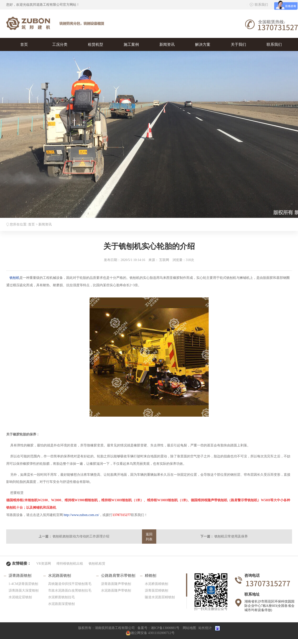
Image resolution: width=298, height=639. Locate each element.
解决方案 (202, 44)
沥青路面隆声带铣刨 (116, 584)
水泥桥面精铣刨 (156, 584)
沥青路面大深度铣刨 (24, 590)
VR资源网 (43, 563)
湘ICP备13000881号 (165, 628)
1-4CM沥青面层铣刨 (23, 584)
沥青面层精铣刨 (156, 590)
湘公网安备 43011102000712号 (150, 633)
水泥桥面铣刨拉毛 (61, 597)
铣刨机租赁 (97, 563)
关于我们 (238, 44)
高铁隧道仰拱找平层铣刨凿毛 (69, 584)
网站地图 (189, 628)
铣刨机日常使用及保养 (231, 536)
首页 (24, 44)
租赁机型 (95, 44)
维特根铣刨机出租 (69, 563)
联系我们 (259, 5)
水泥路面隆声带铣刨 (116, 590)
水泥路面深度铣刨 (61, 604)
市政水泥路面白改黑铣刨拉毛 (69, 590)
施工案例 (131, 44)
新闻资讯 (167, 44)
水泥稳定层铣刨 (20, 597)
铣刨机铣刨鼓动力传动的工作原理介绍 (81, 536)
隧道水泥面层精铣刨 (160, 597)
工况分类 (59, 44)
